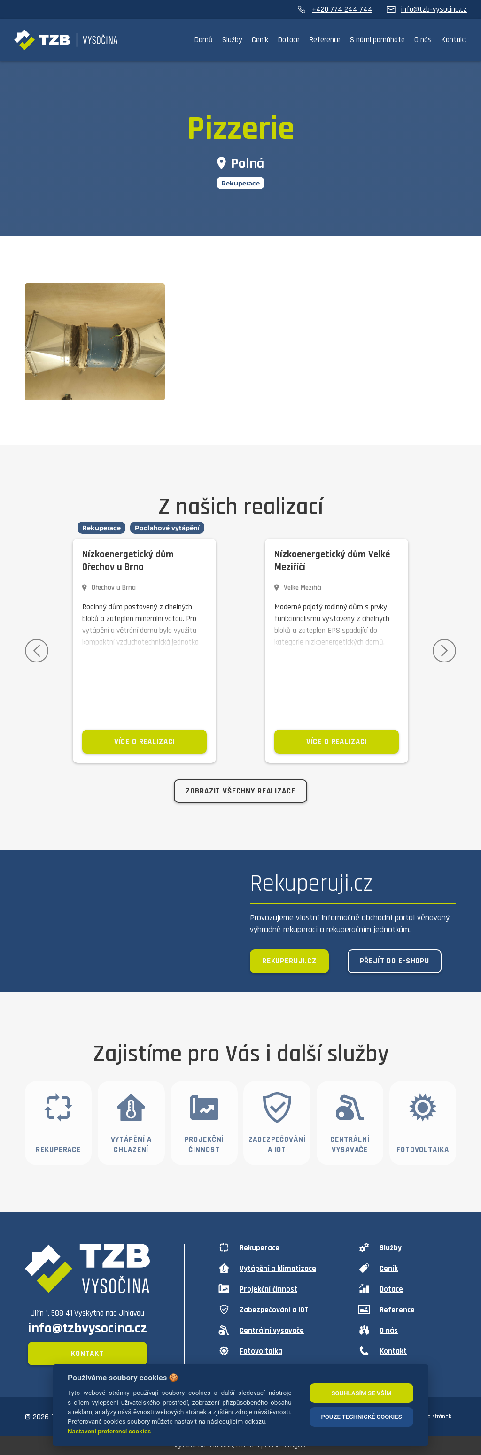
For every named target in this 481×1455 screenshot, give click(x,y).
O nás (423, 40)
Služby (232, 40)
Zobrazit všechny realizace (240, 791)
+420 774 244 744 (334, 9)
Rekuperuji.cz (289, 961)
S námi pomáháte (377, 40)
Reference (325, 40)
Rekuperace (240, 183)
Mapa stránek (434, 1416)
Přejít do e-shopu (394, 961)
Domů (203, 40)
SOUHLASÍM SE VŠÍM (361, 1393)
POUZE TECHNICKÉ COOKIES (361, 1416)
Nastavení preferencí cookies (109, 1431)
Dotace (289, 40)
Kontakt (454, 40)
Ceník (260, 40)
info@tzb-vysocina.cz (427, 9)
